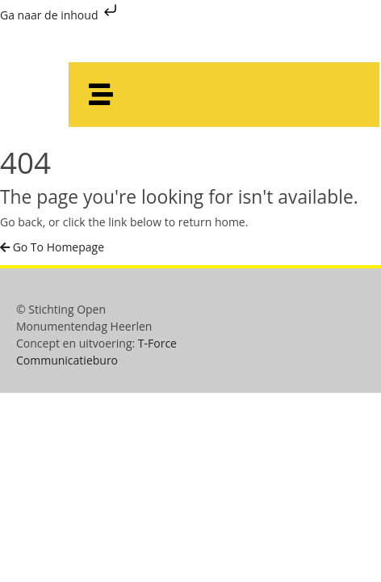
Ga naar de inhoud (60, 15)
